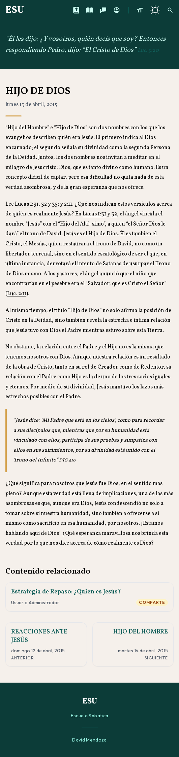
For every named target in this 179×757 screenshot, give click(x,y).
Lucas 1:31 (26, 204)
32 (44, 204)
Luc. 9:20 (148, 50)
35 (55, 204)
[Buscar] (170, 10)
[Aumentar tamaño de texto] (140, 10)
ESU (14, 10)
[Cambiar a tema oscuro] (155, 10)
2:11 (68, 204)
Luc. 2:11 (16, 294)
